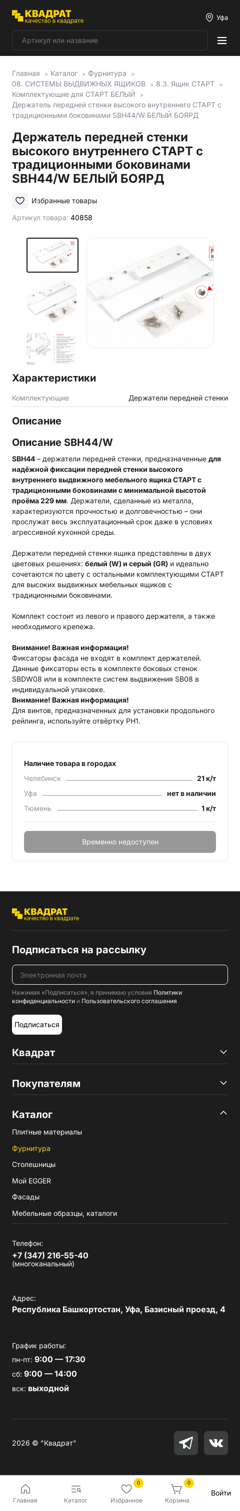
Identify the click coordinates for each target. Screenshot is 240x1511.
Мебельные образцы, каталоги (64, 1213)
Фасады (26, 1196)
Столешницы (34, 1164)
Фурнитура (31, 1148)
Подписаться (37, 1024)
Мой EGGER (31, 1180)
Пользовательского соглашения (129, 1001)
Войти (221, 1493)
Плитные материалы (47, 1132)
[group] (150, 301)
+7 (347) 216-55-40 (50, 1255)
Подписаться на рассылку (79, 950)
